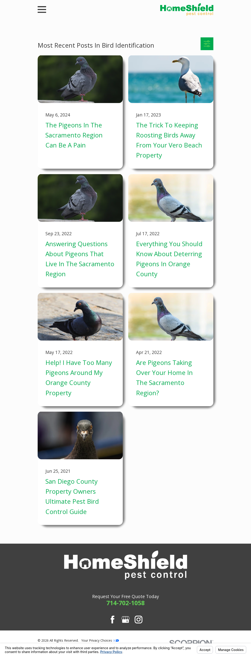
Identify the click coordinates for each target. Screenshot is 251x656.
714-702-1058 (125, 603)
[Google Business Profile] (125, 619)
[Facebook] (112, 619)
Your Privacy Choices (100, 640)
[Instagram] (138, 619)
